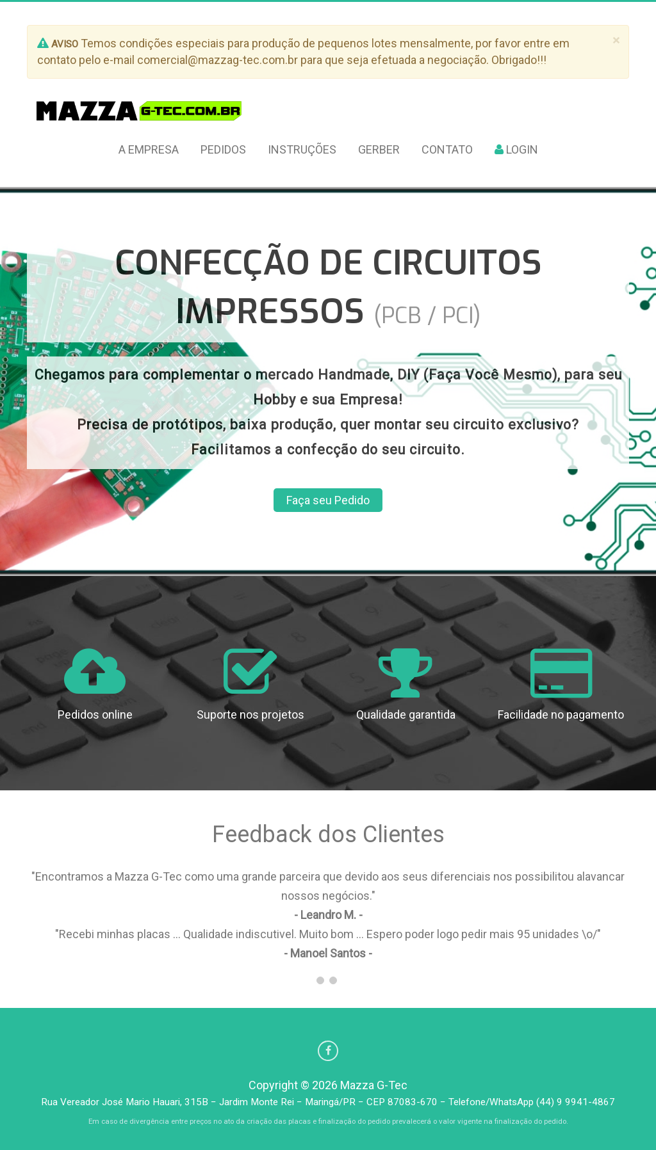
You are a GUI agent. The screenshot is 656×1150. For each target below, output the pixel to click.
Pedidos (223, 149)
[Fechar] (615, 40)
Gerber (379, 149)
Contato (447, 149)
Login (516, 149)
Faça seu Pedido (328, 500)
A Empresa (149, 149)
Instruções (302, 149)
